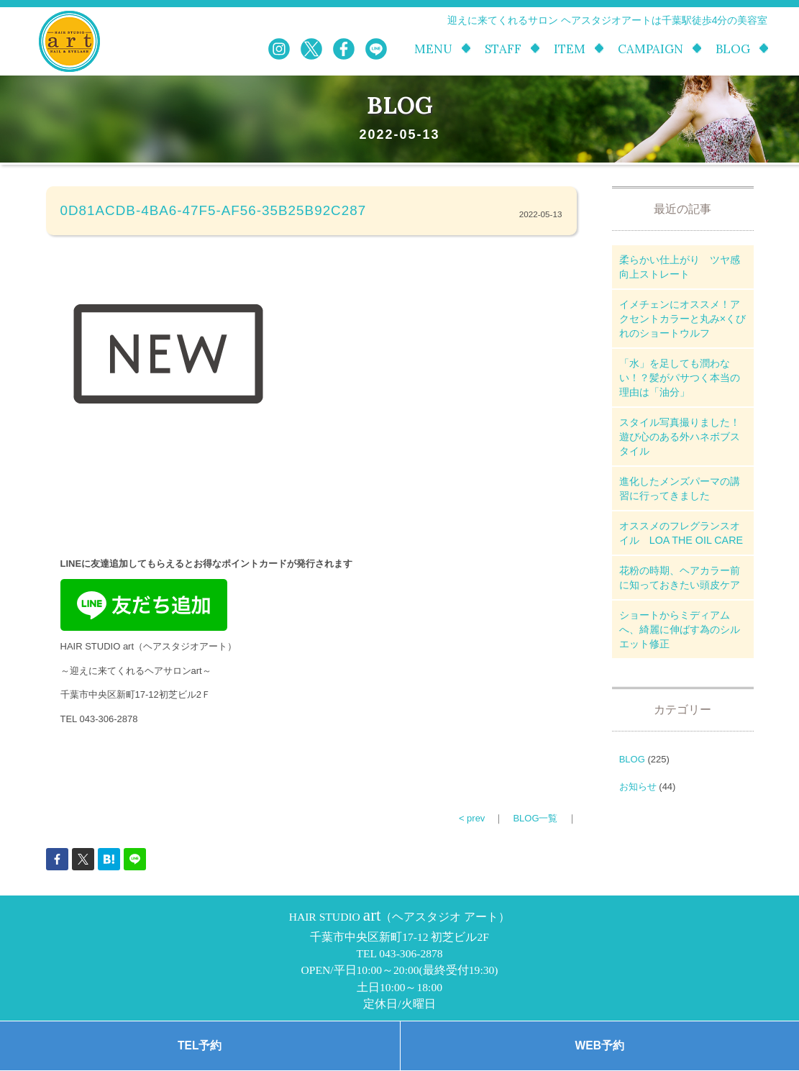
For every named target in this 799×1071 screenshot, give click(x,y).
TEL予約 (200, 1045)
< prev (472, 818)
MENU (433, 49)
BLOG (733, 49)
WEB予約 (599, 1045)
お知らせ (638, 786)
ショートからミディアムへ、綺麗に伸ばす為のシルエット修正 (679, 629)
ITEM (569, 49)
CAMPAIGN (650, 49)
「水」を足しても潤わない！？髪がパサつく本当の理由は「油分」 (679, 377)
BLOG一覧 (535, 818)
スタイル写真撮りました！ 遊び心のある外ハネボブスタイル (684, 436)
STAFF (503, 49)
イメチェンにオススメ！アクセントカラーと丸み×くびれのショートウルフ (682, 318)
